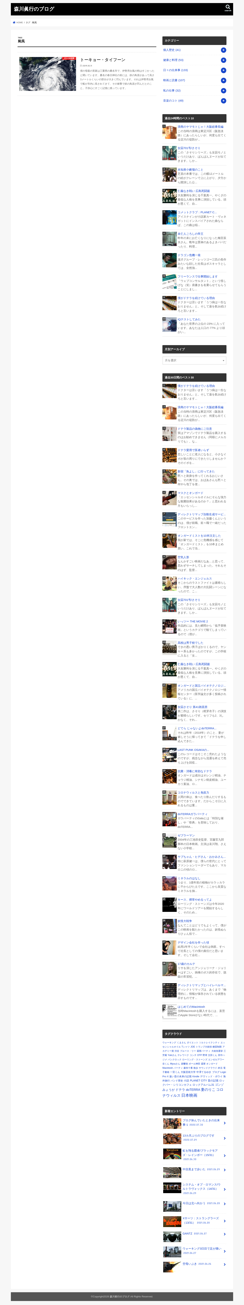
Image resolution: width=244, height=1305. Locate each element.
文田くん (212, 1053)
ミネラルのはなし (189, 876)
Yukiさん (172, 1053)
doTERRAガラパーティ (193, 812)
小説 (186, 1078)
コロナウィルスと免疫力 (193, 791)
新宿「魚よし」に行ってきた (196, 470)
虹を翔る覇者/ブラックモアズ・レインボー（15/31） (190, 1153)
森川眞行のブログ (34, 9)
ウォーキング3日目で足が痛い (192, 1249)
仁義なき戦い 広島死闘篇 (194, 190)
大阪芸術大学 (188, 1070)
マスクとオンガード (190, 492)
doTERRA (193, 1088)
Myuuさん (175, 1062)
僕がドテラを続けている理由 (196, 297)
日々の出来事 (175, 69)
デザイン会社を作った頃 (193, 940)
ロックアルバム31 (203, 1083)
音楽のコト (173, 100)
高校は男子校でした (190, 641)
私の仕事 (172, 90)
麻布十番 (188, 1066)
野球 (205, 1053)
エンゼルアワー (216, 1058)
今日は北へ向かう (192, 1202)
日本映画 (189, 1093)
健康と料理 (173, 59)
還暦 (203, 1062)
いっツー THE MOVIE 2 (193, 620)
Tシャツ (185, 1045)
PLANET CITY (198, 1078)
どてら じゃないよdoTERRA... (197, 727)
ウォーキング (169, 1041)
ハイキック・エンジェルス (195, 577)
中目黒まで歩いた (192, 1169)
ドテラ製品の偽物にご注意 (195, 428)
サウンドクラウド (208, 1066)
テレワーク (183, 1053)
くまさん (181, 1041)
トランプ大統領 (204, 1045)
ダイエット (192, 1041)
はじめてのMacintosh (191, 1005)
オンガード (212, 1062)
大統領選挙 (217, 1049)
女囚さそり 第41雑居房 (192, 705)
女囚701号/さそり (189, 147)
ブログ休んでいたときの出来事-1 (191, 1122)
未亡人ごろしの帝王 (190, 233)
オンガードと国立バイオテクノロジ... (202, 684)
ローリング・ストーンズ (194, 1058)
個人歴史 (172, 49)
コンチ (193, 1053)
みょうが (168, 1088)
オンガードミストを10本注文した (199, 534)
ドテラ (180, 1088)
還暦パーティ (203, 1049)
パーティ (178, 1066)
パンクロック (174, 1058)
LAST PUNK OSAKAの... (193, 748)
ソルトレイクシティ (209, 1041)
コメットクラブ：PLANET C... (197, 211)
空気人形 (183, 556)
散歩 (195, 1066)
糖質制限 (217, 1045)
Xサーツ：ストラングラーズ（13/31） (191, 1219)
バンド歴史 (177, 1078)
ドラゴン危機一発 (189, 254)
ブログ (216, 1070)
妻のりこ (208, 1088)
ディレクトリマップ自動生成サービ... (202, 513)
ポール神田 (194, 1062)
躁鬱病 (184, 1062)
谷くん (165, 1062)
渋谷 (177, 1049)
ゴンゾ (219, 1083)
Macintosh (167, 1066)
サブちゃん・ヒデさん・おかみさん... (202, 855)
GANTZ (185, 1232)
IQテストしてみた (189, 318)
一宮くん (175, 1070)
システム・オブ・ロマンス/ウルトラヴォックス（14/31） (192, 1187)
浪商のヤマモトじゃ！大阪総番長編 (200, 126)
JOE (193, 1045)
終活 (220, 1066)
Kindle (196, 1074)
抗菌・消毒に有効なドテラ (195, 769)
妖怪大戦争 (185, 919)
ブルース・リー (188, 1049)
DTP (199, 1053)
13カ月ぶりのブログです (188, 1137)
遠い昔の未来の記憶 (180, 1074)
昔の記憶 (213, 1078)
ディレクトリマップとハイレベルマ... (202, 983)
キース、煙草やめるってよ (195, 898)
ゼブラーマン (186, 833)
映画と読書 (174, 80)
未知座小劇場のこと (190, 169)
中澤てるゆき (203, 1070)
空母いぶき (187, 1263)
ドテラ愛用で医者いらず (193, 449)
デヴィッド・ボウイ (211, 1074)
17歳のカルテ (186, 962)
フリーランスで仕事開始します (198, 275)
